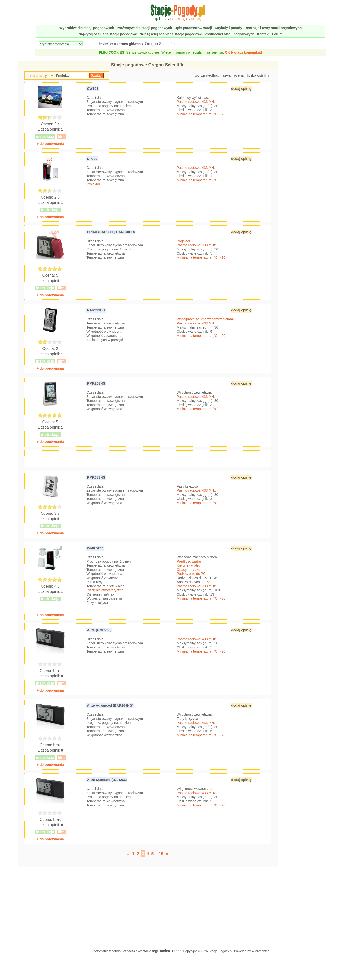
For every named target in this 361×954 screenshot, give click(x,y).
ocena (238, 75)
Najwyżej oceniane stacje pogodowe (107, 34)
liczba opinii (256, 75)
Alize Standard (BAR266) (107, 780)
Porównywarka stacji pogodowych (144, 28)
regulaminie (201, 52)
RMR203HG (96, 383)
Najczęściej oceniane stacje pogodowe (170, 34)
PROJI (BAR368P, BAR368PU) (111, 232)
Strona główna (129, 44)
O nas (176, 951)
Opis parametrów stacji (193, 28)
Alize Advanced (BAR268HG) (110, 705)
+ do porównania (50, 144)
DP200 (92, 159)
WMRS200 (95, 548)
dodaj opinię (241, 89)
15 (161, 853)
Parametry (38, 76)
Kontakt (263, 34)
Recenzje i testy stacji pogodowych (273, 28)
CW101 (92, 89)
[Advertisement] (147, 907)
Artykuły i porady (228, 28)
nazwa (225, 75)
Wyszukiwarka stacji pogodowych (86, 28)
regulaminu (161, 951)
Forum (277, 34)
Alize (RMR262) (99, 630)
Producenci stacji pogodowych (229, 34)
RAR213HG (96, 310)
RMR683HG (96, 477)
